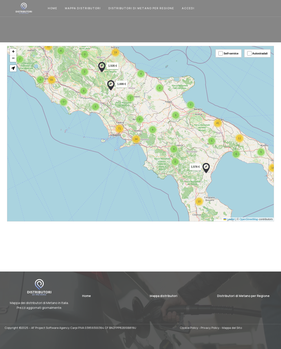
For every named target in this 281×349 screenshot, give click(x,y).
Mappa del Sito (232, 328)
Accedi (188, 8)
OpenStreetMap (242, 213)
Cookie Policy (189, 328)
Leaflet (223, 213)
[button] (230, 153)
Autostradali (250, 58)
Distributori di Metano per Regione (141, 8)
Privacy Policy (210, 328)
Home (52, 8)
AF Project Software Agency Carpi (54, 328)
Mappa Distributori (83, 8)
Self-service (223, 58)
